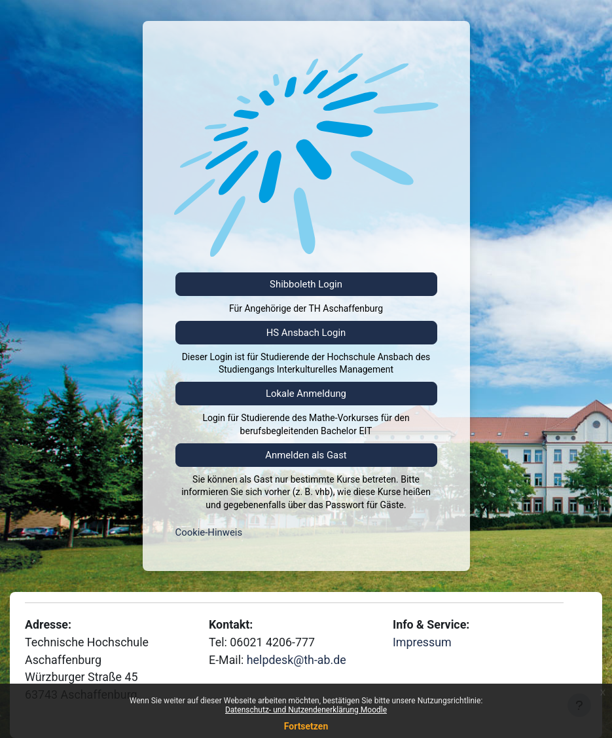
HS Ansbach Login (306, 333)
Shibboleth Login (306, 284)
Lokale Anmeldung (306, 393)
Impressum (422, 642)
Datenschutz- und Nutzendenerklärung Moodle (306, 709)
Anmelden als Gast (306, 455)
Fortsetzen (306, 726)
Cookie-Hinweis (209, 532)
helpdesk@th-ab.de (296, 660)
